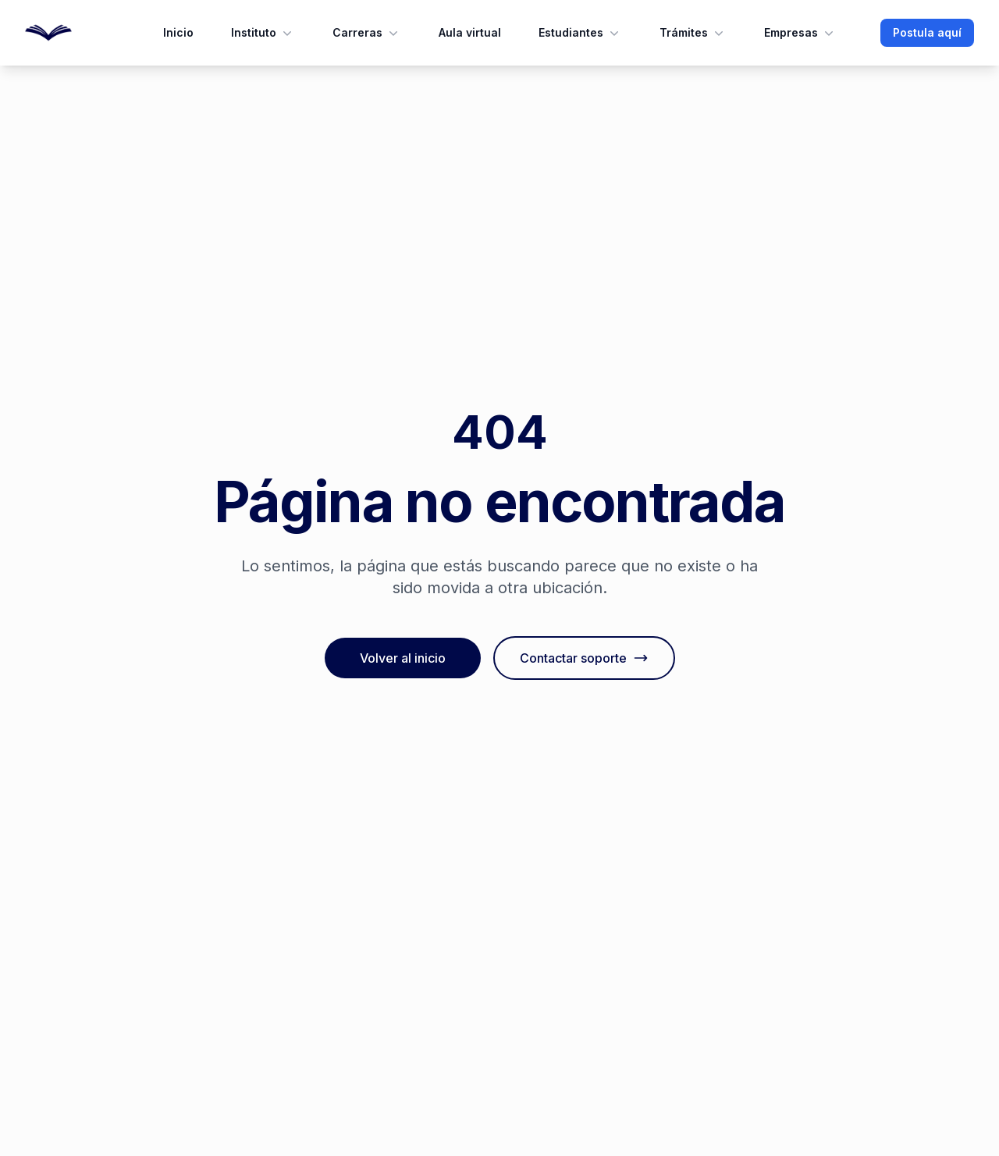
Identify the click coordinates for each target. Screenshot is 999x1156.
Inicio (178, 32)
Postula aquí (927, 32)
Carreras (366, 33)
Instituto (263, 33)
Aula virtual (470, 32)
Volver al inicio (403, 658)
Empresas (800, 33)
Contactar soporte (584, 658)
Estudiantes (580, 33)
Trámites (693, 33)
